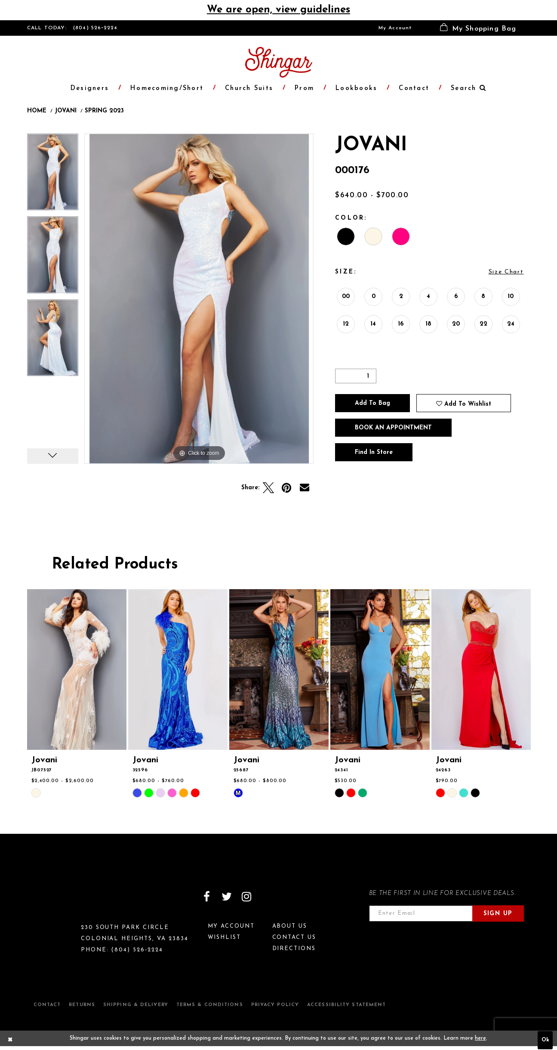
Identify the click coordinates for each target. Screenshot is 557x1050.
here (480, 1038)
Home (36, 111)
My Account (395, 28)
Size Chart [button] (506, 272)
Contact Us (294, 937)
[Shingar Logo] (64, 902)
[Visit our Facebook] (207, 897)
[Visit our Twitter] (227, 897)
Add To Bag (372, 403)
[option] (52, 175)
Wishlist (224, 937)
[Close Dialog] (10, 1040)
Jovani (66, 111)
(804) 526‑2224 (95, 28)
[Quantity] (355, 376)
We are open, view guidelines (278, 10)
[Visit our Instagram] (246, 897)
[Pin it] (286, 488)
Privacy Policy (275, 1005)
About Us (290, 926)
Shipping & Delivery (135, 1005)
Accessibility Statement (346, 1005)
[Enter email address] (421, 913)
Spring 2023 (104, 111)
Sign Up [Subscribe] (498, 913)
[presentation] (77, 669)
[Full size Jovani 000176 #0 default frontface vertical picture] (199, 298)
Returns (82, 1005)
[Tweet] (268, 488)
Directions (294, 948)
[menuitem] (395, 28)
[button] (478, 28)
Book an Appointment (393, 428)
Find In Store (374, 452)
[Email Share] (304, 488)
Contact (47, 1005)
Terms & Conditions (209, 1005)
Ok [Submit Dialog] (545, 1040)
